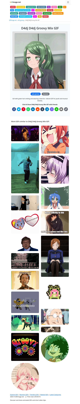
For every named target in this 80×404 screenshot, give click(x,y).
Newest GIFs (44, 395)
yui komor (14, 13)
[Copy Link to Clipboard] (66, 109)
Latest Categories (55, 395)
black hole (14, 16)
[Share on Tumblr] (42, 109)
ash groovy (35, 94)
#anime (45, 94)
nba (40, 16)
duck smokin (41, 7)
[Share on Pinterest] (23, 109)
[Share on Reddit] (38, 109)
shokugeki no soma (25, 16)
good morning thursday (23, 10)
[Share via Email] (61, 109)
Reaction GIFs (24, 395)
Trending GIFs (34, 395)
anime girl (31, 13)
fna (12, 10)
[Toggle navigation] (68, 2)
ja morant (58, 10)
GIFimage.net (12, 20)
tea (49, 7)
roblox (54, 7)
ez (64, 7)
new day (50, 10)
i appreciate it (31, 7)
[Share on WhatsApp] (28, 109)
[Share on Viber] (52, 109)
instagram (23, 13)
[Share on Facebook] (14, 109)
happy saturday (57, 13)
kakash (45, 16)
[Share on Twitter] (19, 109)
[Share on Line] (56, 109)
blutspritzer (47, 13)
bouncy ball (20, 7)
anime (13, 7)
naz (35, 16)
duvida (39, 13)
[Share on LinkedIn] (33, 109)
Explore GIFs (14, 395)
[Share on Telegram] (47, 109)
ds (33, 10)
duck (60, 7)
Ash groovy (21, 20)
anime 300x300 (40, 10)
